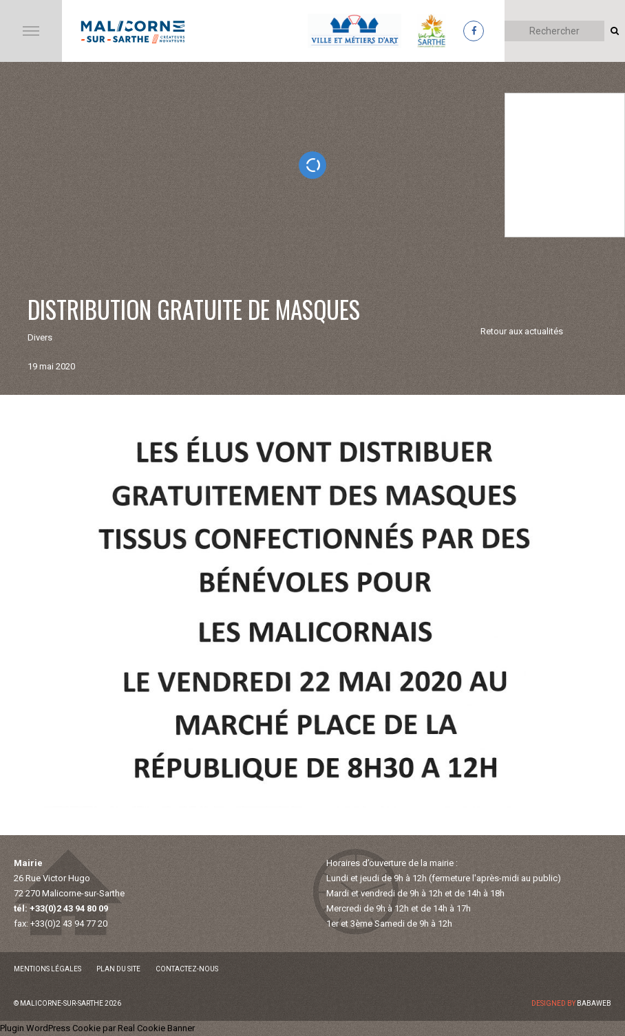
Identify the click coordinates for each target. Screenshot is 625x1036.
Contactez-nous (187, 969)
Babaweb (594, 1003)
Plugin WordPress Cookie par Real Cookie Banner (97, 1028)
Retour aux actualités (521, 331)
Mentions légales (47, 969)
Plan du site (118, 969)
